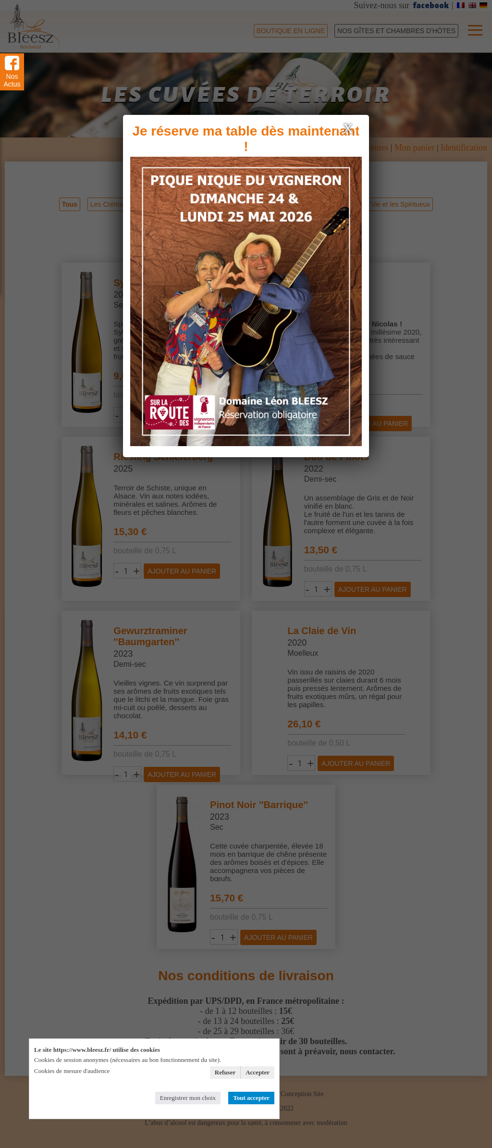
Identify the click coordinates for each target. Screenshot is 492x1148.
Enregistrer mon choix (188, 1097)
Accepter (258, 1072)
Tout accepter (251, 1097)
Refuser (225, 1072)
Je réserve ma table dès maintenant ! (245, 139)
